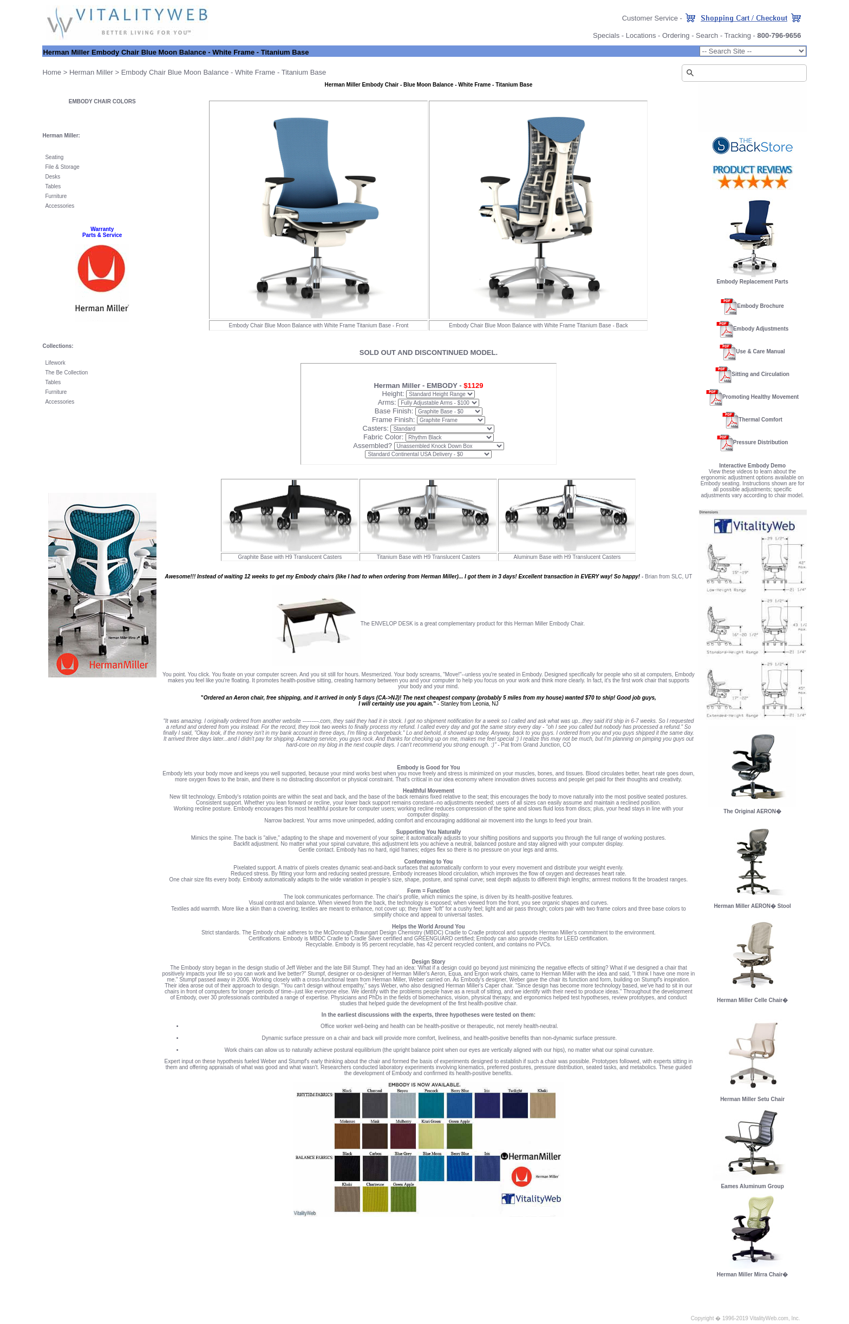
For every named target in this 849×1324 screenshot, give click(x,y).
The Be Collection (66, 373)
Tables (53, 186)
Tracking (737, 35)
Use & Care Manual (760, 351)
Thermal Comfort (760, 420)
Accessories (59, 206)
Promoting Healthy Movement (760, 397)
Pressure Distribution (760, 442)
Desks (52, 177)
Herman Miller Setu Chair (752, 1096)
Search (707, 35)
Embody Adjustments (760, 329)
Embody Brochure (760, 306)
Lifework (55, 363)
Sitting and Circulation (760, 374)
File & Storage (62, 167)
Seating (54, 157)
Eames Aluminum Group (752, 1186)
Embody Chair (143, 72)
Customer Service (650, 18)
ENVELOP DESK (392, 624)
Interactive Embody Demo (752, 466)
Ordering (676, 35)
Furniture (56, 196)
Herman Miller (91, 72)
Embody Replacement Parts (752, 282)
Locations (641, 35)
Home (51, 72)
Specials (606, 35)
